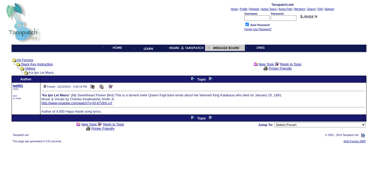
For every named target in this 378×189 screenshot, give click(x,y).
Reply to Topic (290, 64)
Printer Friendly (280, 68)
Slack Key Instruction (37, 64)
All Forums (25, 60)
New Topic (266, 64)
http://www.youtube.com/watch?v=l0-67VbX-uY (77, 103)
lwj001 (18, 86)
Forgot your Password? (257, 29)
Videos (30, 68)
